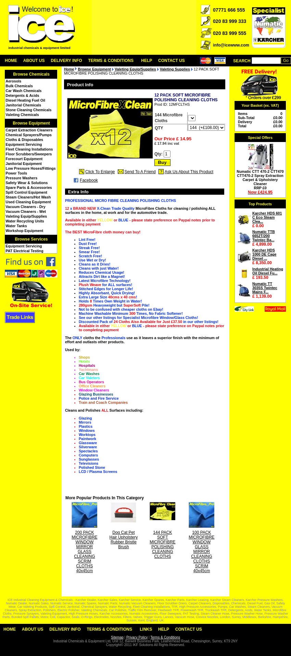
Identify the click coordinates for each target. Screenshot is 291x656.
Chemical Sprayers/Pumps (29, 135)
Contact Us (171, 60)
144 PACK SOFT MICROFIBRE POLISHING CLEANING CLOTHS (162, 544)
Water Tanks (16, 226)
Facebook (89, 180)
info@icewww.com (231, 45)
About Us (34, 60)
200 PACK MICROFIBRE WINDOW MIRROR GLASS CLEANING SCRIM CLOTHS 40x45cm (84, 551)
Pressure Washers (22, 178)
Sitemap (117, 637)
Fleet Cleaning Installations (29, 149)
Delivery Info (66, 60)
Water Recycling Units (25, 221)
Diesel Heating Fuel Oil (25, 100)
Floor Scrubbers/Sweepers (29, 154)
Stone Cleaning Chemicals (29, 110)
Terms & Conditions (111, 60)
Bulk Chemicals (19, 86)
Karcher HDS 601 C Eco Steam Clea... (267, 217)
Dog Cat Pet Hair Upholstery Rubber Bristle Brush (124, 539)
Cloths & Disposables (24, 140)
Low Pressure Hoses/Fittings (31, 168)
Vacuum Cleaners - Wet (26, 211)
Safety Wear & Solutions (27, 183)
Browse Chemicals (31, 74)
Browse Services (31, 239)
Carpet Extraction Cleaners (29, 130)
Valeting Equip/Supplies (26, 216)
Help (146, 60)
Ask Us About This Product (189, 171)
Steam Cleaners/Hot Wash (28, 197)
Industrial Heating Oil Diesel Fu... (267, 271)
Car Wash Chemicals (24, 91)
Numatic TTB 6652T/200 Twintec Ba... (263, 236)
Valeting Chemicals (22, 115)
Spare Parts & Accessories (29, 187)
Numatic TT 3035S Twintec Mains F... (264, 288)
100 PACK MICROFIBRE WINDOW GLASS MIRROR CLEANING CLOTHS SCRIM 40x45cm (201, 551)
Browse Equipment (31, 123)
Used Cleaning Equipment (28, 202)
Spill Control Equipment (26, 192)
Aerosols (14, 81)
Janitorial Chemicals (23, 105)
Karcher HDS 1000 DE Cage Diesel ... (264, 254)
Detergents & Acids (22, 95)
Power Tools (16, 173)
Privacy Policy (137, 637)
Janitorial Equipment (24, 164)
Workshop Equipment (24, 231)
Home (11, 60)
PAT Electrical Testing (24, 251)
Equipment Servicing (24, 144)
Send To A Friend (140, 171)
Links (146, 629)
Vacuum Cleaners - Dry (26, 207)
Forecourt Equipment (24, 159)
